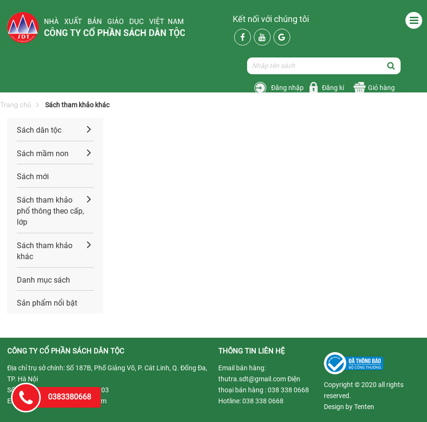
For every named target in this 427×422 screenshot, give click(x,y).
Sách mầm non (43, 153)
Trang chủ (15, 105)
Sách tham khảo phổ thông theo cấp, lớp (50, 211)
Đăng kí (333, 87)
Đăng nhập (287, 87)
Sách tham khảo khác (44, 251)
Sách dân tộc (39, 130)
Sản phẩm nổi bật (47, 303)
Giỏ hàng (381, 87)
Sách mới (33, 176)
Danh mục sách (43, 280)
